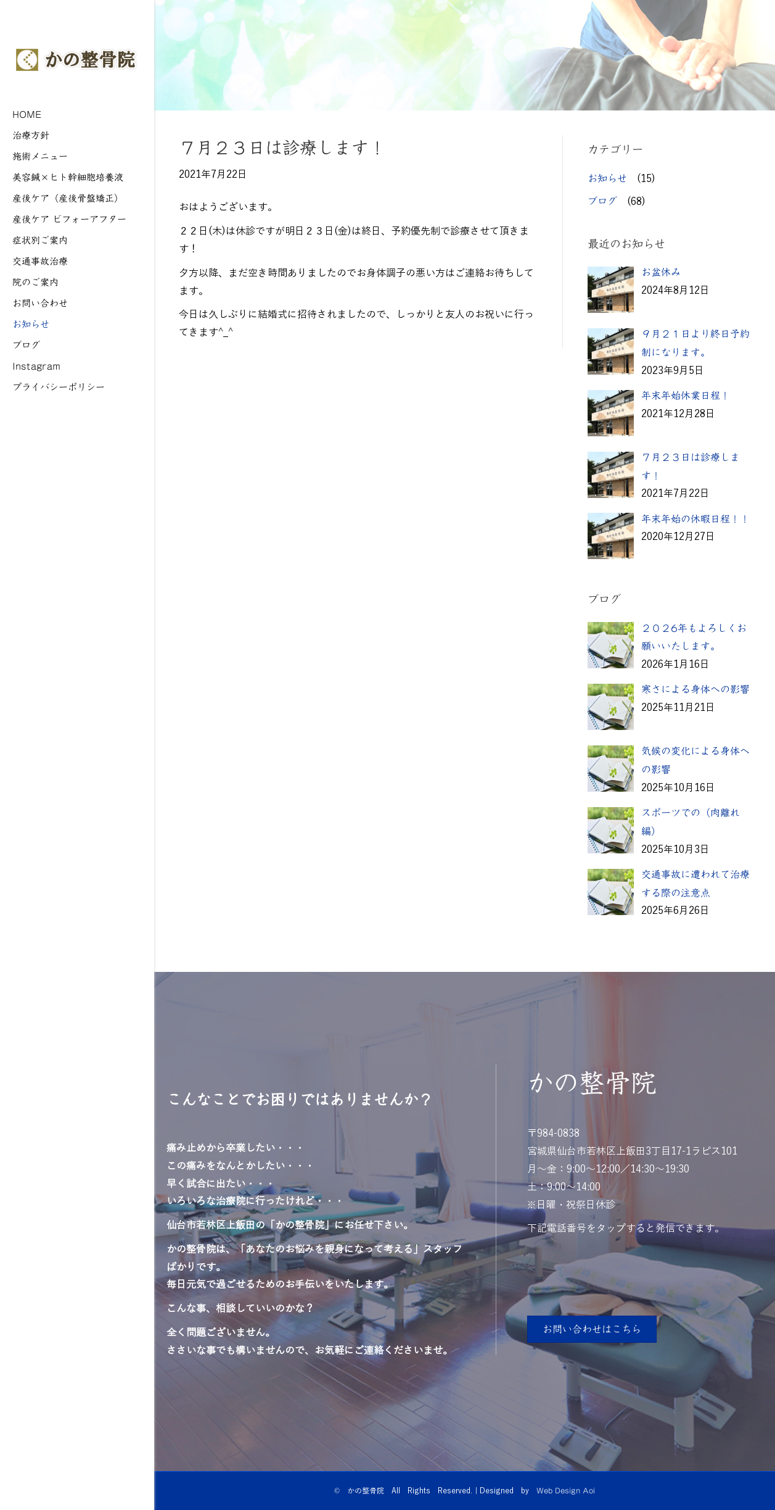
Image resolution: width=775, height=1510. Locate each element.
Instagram (36, 365)
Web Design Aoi (565, 1490)
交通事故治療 (40, 260)
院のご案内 (35, 281)
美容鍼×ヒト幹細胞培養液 (67, 177)
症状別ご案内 (40, 239)
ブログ (26, 344)
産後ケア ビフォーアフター (69, 219)
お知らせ (30, 323)
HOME (27, 114)
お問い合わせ (40, 302)
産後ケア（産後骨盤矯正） (67, 198)
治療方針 (30, 135)
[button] (592, 1329)
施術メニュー (40, 156)
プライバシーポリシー (58, 386)
